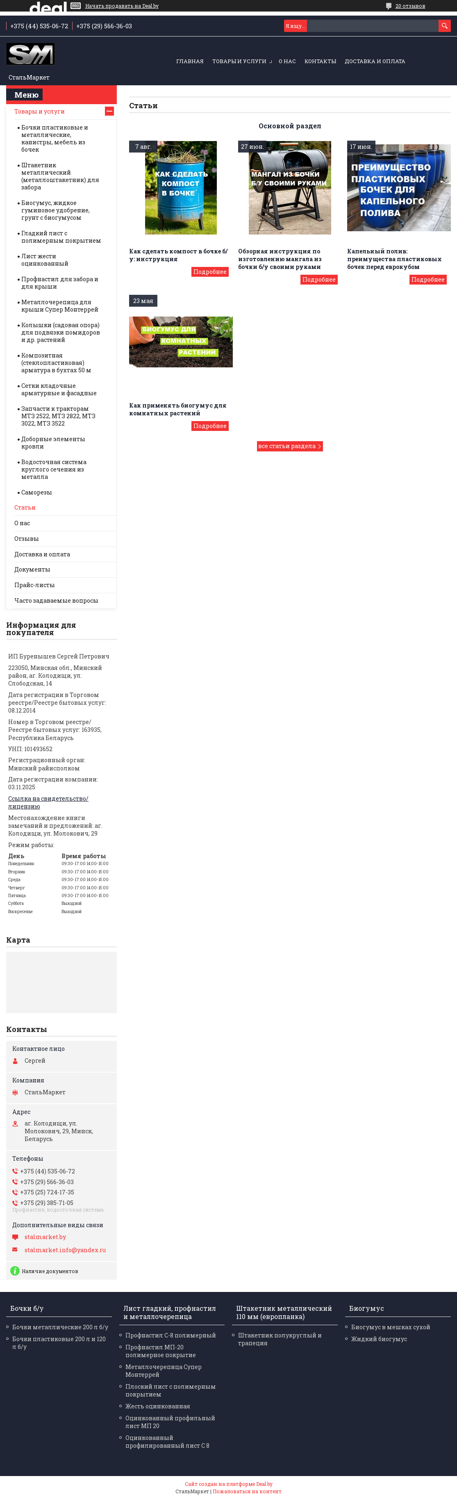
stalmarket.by (45, 1237)
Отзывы (26, 538)
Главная (190, 61)
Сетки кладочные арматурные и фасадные (59, 389)
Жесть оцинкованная (157, 1406)
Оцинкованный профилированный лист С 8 (167, 1441)
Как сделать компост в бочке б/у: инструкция (178, 255)
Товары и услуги (239, 61)
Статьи (25, 507)
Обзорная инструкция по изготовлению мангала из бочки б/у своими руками (280, 259)
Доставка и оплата (375, 61)
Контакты (320, 61)
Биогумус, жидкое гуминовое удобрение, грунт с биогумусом (55, 210)
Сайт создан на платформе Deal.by (229, 1484)
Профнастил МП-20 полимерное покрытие (160, 1351)
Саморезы (36, 492)
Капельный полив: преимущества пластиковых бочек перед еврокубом (394, 259)
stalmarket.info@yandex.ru (65, 1250)
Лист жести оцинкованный (44, 259)
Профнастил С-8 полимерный (170, 1335)
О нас (287, 61)
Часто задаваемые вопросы (56, 600)
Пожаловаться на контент (247, 1491)
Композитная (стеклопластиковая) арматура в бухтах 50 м (56, 362)
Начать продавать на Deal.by (122, 6)
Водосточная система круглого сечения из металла (53, 469)
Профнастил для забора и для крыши (59, 282)
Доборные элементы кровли (53, 442)
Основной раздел (290, 125)
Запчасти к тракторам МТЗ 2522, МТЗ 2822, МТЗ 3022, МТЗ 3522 (58, 416)
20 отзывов (410, 5)
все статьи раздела (287, 446)
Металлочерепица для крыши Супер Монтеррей (59, 305)
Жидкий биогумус (379, 1339)
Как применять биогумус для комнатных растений (178, 409)
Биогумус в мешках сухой (390, 1327)
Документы (32, 569)
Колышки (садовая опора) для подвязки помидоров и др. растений (60, 332)
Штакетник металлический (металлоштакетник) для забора (60, 176)
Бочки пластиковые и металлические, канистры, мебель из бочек (54, 138)
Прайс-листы (34, 585)
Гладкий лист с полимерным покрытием (61, 236)
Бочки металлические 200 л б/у (60, 1327)
